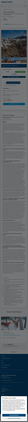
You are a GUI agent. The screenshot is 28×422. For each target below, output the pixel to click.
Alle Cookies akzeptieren (14, 415)
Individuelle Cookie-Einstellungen (14, 418)
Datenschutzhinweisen (10, 410)
